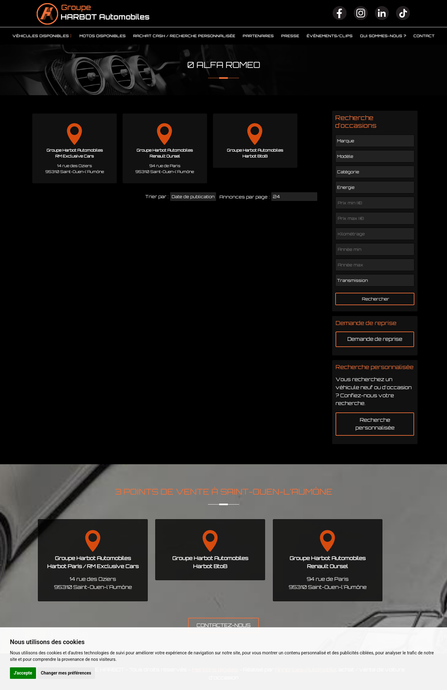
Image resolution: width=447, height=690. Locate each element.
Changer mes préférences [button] (66, 672)
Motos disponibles (102, 36)
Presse (290, 36)
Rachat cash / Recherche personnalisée (184, 36)
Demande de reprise (374, 339)
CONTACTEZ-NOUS (223, 625)
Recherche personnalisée (375, 424)
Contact (424, 36)
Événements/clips (330, 36)
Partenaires (258, 36)
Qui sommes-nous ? (383, 36)
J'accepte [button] (23, 672)
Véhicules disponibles (40, 36)
